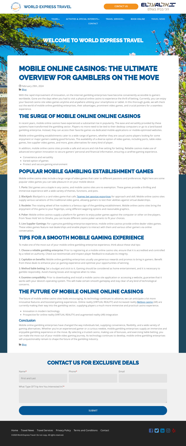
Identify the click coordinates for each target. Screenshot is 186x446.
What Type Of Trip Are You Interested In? (42, 386)
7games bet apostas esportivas (94, 196)
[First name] (43, 378)
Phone (73, 371)
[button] (39, 19)
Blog (24, 89)
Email (122, 371)
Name (23, 371)
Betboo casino (145, 302)
